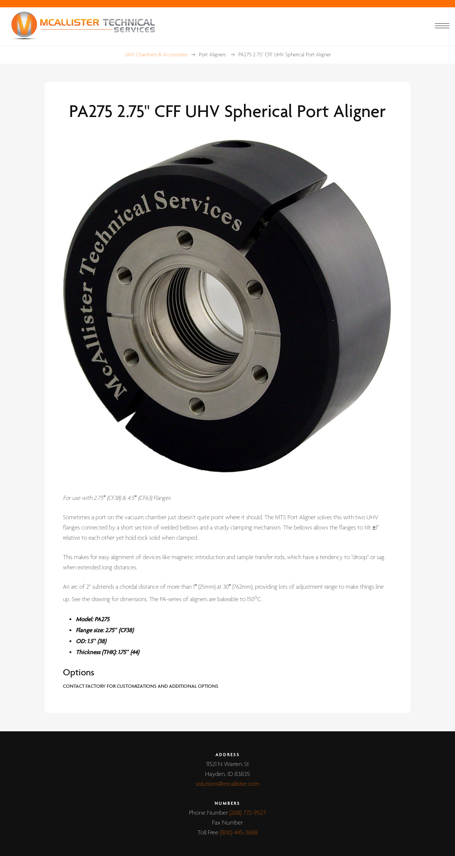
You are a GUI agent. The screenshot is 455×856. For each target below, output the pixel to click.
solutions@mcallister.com (227, 784)
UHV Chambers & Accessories (156, 55)
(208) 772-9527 (247, 813)
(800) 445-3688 (239, 833)
